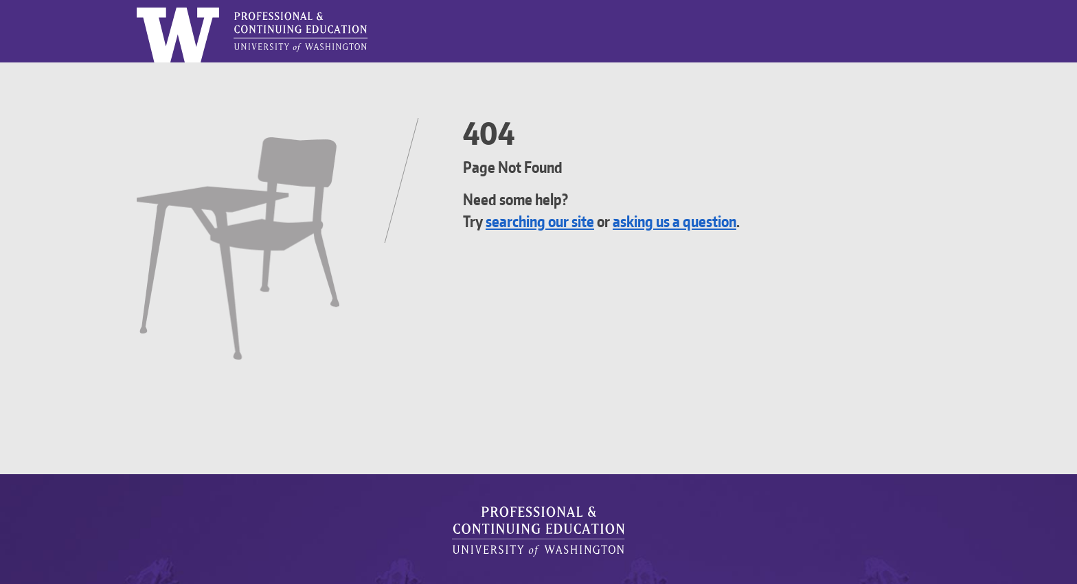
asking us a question (699, 221)
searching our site (548, 221)
